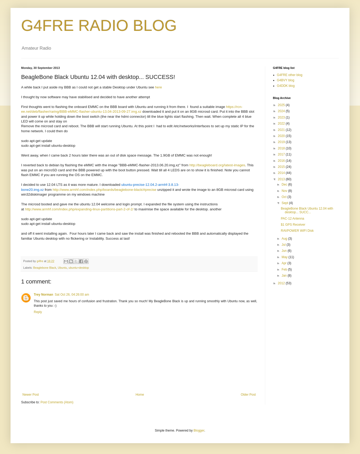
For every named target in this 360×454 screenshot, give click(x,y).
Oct (284, 197)
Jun (285, 251)
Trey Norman (43, 294)
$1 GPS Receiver (293, 224)
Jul (284, 245)
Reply (38, 312)
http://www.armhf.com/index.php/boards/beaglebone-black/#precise (104, 190)
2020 (282, 136)
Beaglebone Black (44, 267)
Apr (284, 263)
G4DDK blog (286, 86)
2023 (282, 117)
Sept (285, 203)
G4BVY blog (285, 80)
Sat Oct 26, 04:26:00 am (72, 294)
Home (140, 394)
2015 (282, 167)
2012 (282, 283)
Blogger (198, 430)
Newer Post (30, 394)
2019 (282, 142)
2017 (282, 154)
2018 (282, 148)
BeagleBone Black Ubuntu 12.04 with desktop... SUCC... (307, 210)
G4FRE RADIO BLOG (99, 25)
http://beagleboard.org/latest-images (217, 165)
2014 (282, 173)
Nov (285, 191)
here (158, 87)
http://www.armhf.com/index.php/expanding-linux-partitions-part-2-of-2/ (79, 209)
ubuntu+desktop (79, 267)
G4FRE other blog (289, 75)
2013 (282, 179)
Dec (285, 184)
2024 (282, 111)
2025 (282, 105)
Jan (285, 275)
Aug (285, 238)
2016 (282, 161)
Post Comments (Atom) (56, 402)
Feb (285, 269)
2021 (282, 130)
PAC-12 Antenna (292, 218)
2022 (282, 123)
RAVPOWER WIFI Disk (297, 231)
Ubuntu (62, 267)
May (285, 257)
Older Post (248, 394)
